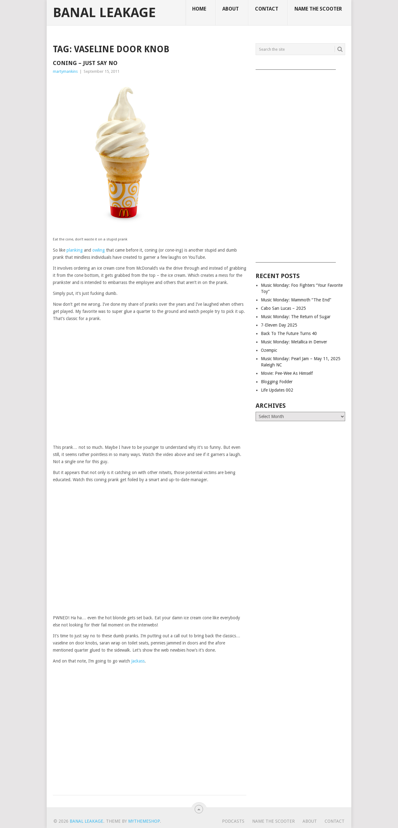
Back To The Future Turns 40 (289, 333)
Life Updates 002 (277, 390)
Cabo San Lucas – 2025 (283, 308)
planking (75, 250)
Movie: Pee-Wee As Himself (287, 373)
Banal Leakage (104, 12)
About (230, 9)
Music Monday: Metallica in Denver (294, 341)
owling (98, 250)
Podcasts (233, 821)
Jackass (138, 660)
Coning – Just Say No (85, 63)
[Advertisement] (300, 164)
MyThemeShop (144, 821)
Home (199, 9)
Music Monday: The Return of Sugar (296, 316)
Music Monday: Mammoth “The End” (296, 299)
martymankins (65, 71)
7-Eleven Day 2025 (279, 325)
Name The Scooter (318, 9)
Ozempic (269, 350)
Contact (266, 9)
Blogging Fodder (277, 381)
